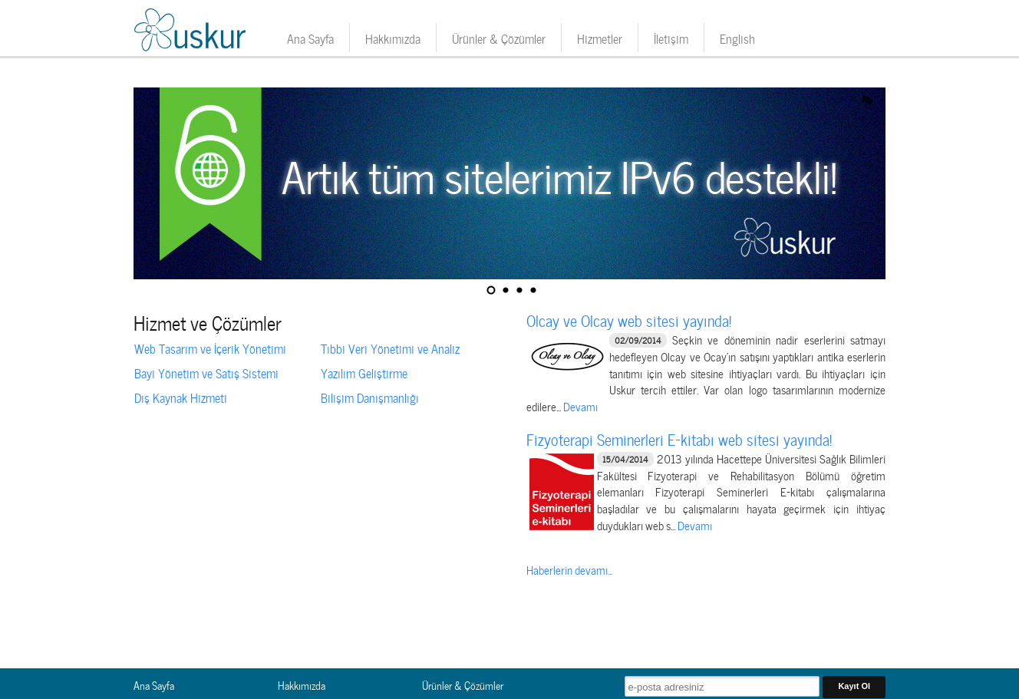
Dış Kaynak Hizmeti (180, 396)
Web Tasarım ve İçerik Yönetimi (210, 347)
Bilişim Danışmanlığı (370, 396)
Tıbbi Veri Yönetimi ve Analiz (390, 347)
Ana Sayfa (310, 37)
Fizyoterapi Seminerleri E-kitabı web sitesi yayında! (679, 438)
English (737, 37)
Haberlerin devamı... (569, 569)
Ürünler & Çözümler (499, 37)
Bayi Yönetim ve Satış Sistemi (206, 372)
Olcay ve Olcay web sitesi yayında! (628, 319)
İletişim (671, 37)
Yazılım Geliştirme (364, 372)
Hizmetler (599, 37)
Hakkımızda (392, 37)
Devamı (580, 405)
